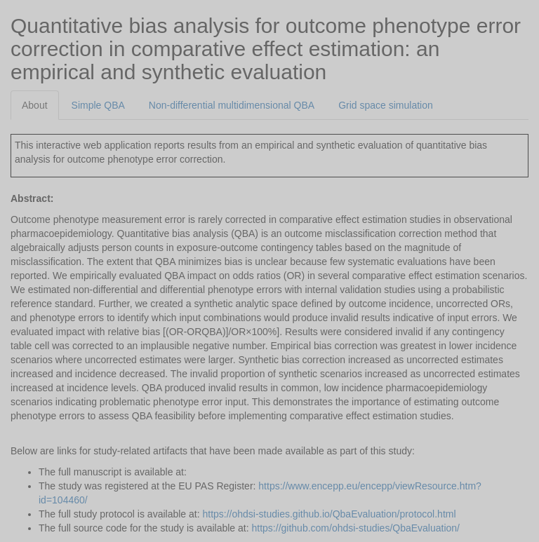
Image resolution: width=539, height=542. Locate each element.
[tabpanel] (269, 327)
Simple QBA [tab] (98, 105)
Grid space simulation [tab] (385, 105)
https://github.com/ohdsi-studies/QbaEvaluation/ (356, 528)
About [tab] (35, 105)
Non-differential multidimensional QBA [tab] (231, 105)
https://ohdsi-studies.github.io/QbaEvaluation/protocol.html (328, 514)
